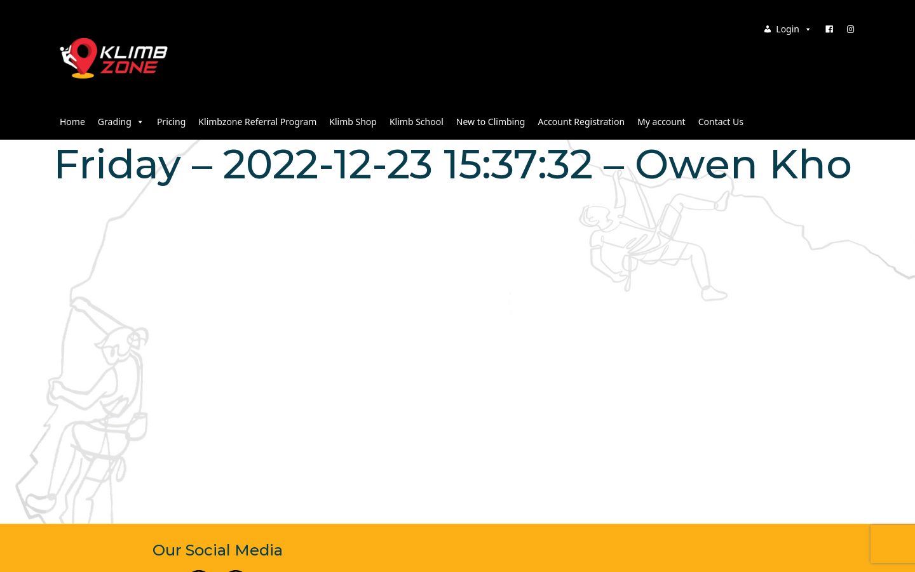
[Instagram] (851, 29)
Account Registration (581, 122)
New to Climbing (490, 122)
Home (72, 122)
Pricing (171, 122)
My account (661, 122)
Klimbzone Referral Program (257, 122)
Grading (121, 122)
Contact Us (720, 122)
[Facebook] (829, 29)
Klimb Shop (353, 122)
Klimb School (417, 122)
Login (794, 29)
